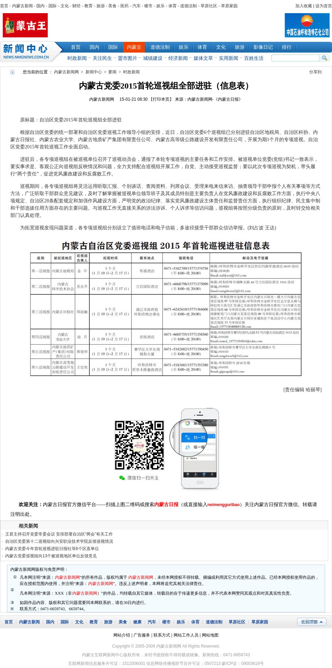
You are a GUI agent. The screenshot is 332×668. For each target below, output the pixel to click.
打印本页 (161, 99)
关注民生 (102, 58)
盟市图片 (127, 58)
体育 (172, 5)
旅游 (100, 5)
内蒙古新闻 (22, 5)
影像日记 (263, 47)
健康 (137, 622)
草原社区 (209, 5)
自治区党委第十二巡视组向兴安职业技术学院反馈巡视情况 (59, 541)
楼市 (148, 5)
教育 (88, 5)
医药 (124, 5)
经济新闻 (178, 58)
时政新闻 (77, 58)
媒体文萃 (203, 58)
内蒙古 (134, 47)
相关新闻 (28, 526)
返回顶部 (311, 622)
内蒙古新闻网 (66, 72)
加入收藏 (303, 5)
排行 (287, 47)
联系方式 (162, 635)
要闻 (112, 72)
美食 (112, 5)
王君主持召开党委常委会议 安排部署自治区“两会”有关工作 (59, 534)
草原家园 (229, 5)
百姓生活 (254, 58)
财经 (76, 5)
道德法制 (188, 5)
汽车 (136, 5)
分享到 (315, 72)
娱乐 (160, 5)
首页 (4, 5)
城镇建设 (153, 58)
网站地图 (210, 635)
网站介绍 (121, 635)
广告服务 (141, 635)
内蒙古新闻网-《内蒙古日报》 (215, 99)
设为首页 (323, 5)
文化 (65, 5)
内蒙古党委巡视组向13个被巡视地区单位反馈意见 (51, 555)
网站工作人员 (186, 635)
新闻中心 (33, 51)
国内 (40, 5)
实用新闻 (228, 58)
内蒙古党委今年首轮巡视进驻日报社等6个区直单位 (52, 548)
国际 (52, 5)
